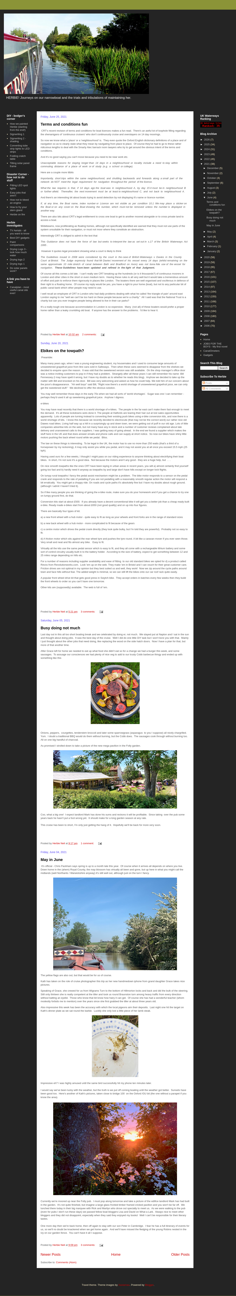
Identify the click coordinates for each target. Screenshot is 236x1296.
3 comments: (88, 611)
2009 (207, 311)
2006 (207, 325)
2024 (207, 149)
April (210, 236)
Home (116, 1254)
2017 (207, 271)
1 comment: (88, 843)
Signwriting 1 (17, 134)
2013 (207, 291)
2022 (207, 159)
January (212, 251)
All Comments (212, 388)
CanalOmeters (211, 350)
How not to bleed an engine (19, 201)
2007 (207, 320)
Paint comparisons (17, 244)
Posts (207, 383)
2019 (207, 262)
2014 (207, 286)
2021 (207, 163)
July (209, 192)
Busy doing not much (60, 628)
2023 (207, 154)
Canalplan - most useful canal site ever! (19, 290)
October (212, 178)
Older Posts (180, 1254)
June (210, 197)
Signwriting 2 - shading (18, 140)
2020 (207, 257)
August (211, 187)
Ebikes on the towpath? (62, 351)
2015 (207, 281)
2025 (207, 144)
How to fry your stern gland (18, 209)
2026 (207, 139)
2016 (207, 276)
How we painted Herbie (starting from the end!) (19, 126)
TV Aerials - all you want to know (19, 232)
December (213, 168)
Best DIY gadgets (19, 237)
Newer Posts (51, 1254)
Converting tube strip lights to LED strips (20, 148)
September (213, 182)
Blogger (149, 1284)
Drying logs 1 (17, 263)
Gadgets (208, 355)
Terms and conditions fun (64, 124)
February (212, 246)
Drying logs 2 (17, 259)
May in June (52, 860)
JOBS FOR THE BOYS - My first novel (215, 345)
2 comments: (89, 334)
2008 (207, 316)
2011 (207, 301)
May (210, 231)
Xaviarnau (124, 1284)
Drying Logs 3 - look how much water (18, 252)
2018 (207, 267)
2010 (207, 306)
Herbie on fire (17, 214)
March (211, 241)
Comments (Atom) (66, 1262)
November (213, 173)
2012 (207, 296)
